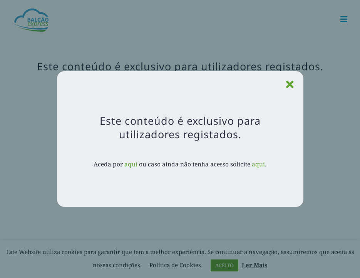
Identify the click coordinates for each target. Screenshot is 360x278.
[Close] (290, 84)
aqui (130, 164)
